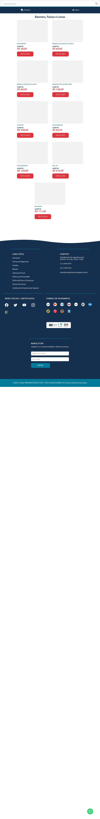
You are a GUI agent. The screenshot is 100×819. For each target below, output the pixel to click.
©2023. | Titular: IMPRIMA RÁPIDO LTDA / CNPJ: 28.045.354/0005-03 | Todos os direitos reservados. (50, 383)
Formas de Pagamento (20, 262)
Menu (75, 10)
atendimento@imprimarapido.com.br (74, 272)
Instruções (16, 258)
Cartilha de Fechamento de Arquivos (25, 288)
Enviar (40, 365)
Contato (15, 265)
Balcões (15, 269)
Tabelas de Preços (18, 273)
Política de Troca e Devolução (23, 281)
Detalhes (25, 54)
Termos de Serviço (19, 284)
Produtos (25, 10)
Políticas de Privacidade (21, 277)
